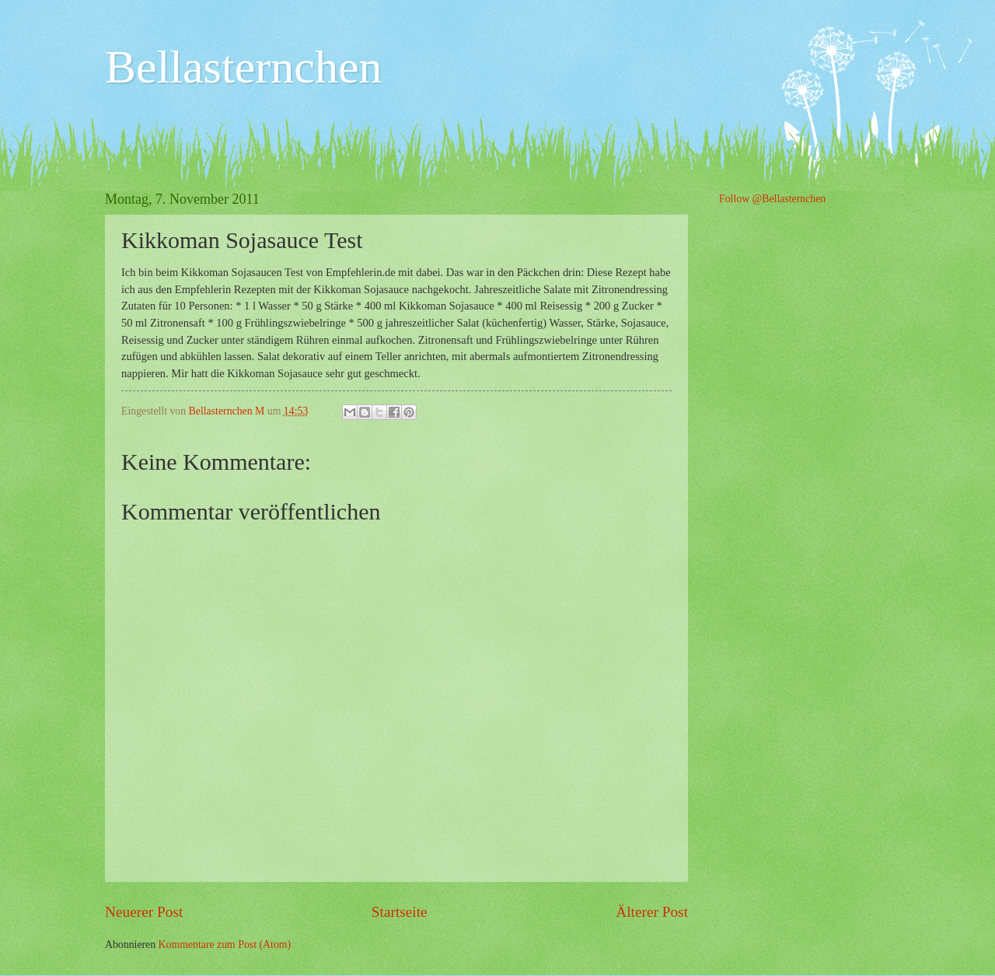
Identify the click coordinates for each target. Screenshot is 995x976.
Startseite (400, 912)
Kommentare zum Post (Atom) (225, 944)
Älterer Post (652, 912)
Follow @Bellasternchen (772, 199)
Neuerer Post (144, 912)
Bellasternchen (243, 67)
